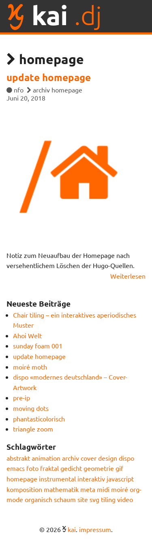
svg (94, 499)
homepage (66, 90)
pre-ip (21, 397)
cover (88, 458)
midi (103, 489)
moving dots (31, 408)
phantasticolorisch (39, 418)
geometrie (98, 468)
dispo (126, 458)
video (125, 499)
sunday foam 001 (37, 345)
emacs (15, 468)
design (107, 458)
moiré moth (30, 367)
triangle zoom (33, 429)
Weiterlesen (128, 276)
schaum (65, 499)
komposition (24, 489)
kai (72, 529)
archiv (41, 90)
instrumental (57, 478)
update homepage (48, 77)
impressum (95, 529)
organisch (38, 499)
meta (87, 489)
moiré (119, 489)
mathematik (61, 489)
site (82, 499)
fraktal (49, 468)
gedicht (71, 468)
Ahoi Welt (27, 335)
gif (119, 468)
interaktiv (91, 478)
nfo (19, 90)
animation (46, 458)
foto (32, 468)
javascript (120, 478)
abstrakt (18, 458)
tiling (108, 499)
